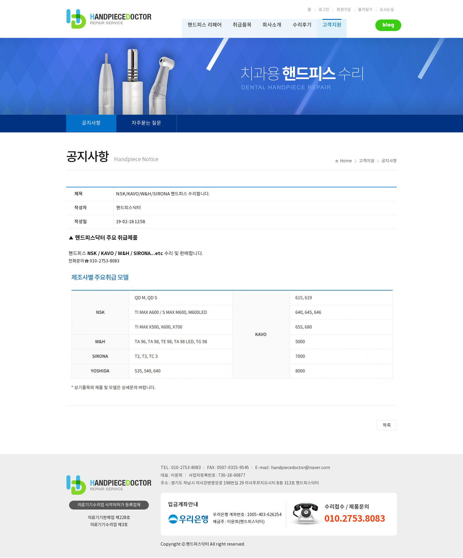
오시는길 (387, 10)
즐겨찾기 (365, 10)
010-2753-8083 (186, 468)
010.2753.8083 (357, 519)
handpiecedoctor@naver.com (300, 468)
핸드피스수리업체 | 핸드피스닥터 (109, 19)
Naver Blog (383, 25)
